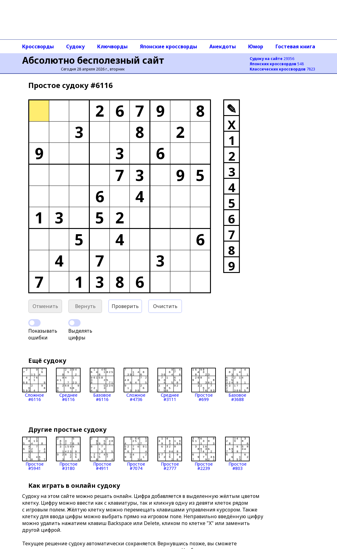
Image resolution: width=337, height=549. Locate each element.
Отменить (45, 306)
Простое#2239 (203, 454)
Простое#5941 (34, 454)
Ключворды (112, 46)
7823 (282, 69)
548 (277, 63)
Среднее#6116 (68, 385)
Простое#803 (237, 454)
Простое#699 (203, 385)
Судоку (75, 46)
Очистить (165, 306)
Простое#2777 (169, 454)
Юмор (255, 46)
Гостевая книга (295, 46)
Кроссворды (38, 46)
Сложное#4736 (136, 385)
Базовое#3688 (237, 385)
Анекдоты (222, 46)
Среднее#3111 (169, 385)
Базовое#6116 (102, 385)
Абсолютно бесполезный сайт (93, 60)
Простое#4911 (102, 454)
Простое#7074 (136, 454)
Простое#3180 (68, 454)
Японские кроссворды (168, 46)
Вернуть (85, 306)
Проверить (125, 306)
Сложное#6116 (34, 385)
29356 (272, 58)
